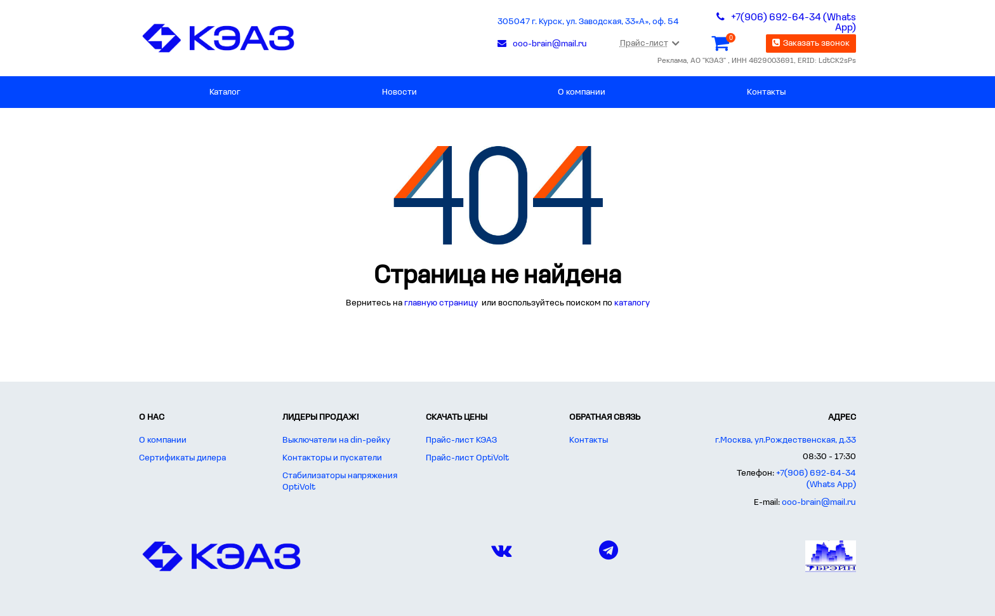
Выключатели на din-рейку (336, 440)
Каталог (225, 92)
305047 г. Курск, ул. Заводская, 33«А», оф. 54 (588, 22)
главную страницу (442, 303)
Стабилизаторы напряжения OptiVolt (339, 481)
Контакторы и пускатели (332, 458)
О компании (581, 92)
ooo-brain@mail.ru (819, 502)
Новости (399, 92)
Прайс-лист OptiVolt (467, 458)
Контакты (766, 92)
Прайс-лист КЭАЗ (461, 440)
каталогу (632, 303)
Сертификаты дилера (182, 458)
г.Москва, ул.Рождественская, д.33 (785, 440)
